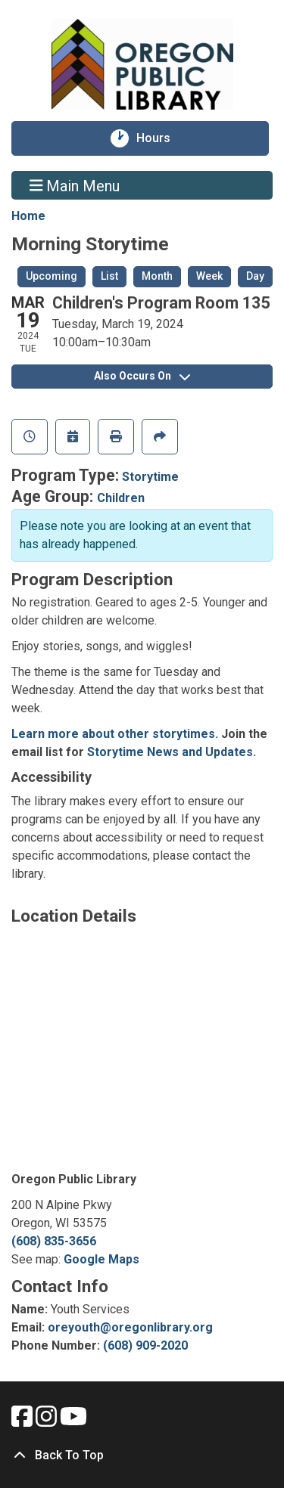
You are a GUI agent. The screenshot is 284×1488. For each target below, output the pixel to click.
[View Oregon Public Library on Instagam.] (48, 1421)
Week (209, 276)
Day (255, 276)
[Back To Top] (142, 1455)
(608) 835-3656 (53, 1241)
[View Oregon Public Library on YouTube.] (73, 1421)
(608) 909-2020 (145, 1345)
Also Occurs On (142, 376)
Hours (160, 138)
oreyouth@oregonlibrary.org (130, 1327)
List (109, 276)
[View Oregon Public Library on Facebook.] (23, 1421)
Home (28, 216)
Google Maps (101, 1259)
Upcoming (51, 276)
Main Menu (75, 185)
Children (121, 498)
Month (157, 276)
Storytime (150, 477)
